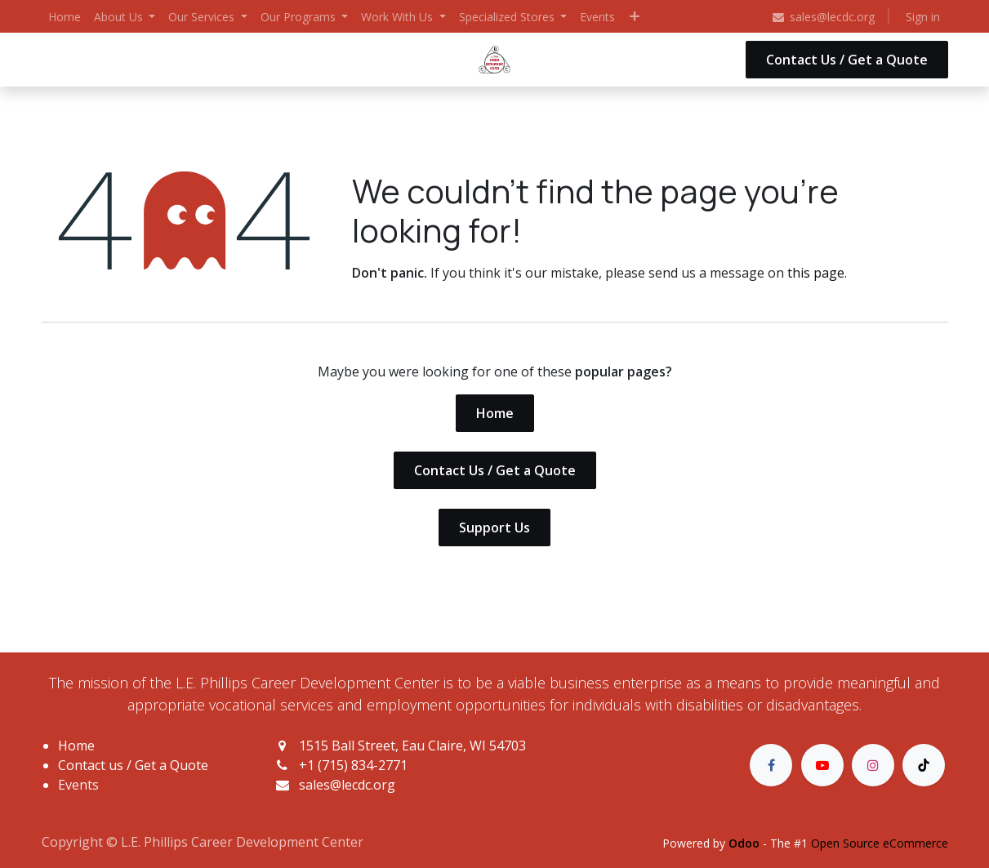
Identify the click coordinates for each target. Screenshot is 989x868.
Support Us (494, 527)
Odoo (745, 843)
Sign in (923, 16)
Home (495, 413)
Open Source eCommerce (879, 843)
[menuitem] (64, 17)
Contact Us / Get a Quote (847, 60)
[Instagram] (873, 765)
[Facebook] (771, 765)
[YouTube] (822, 765)
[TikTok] (923, 765)
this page (815, 273)
